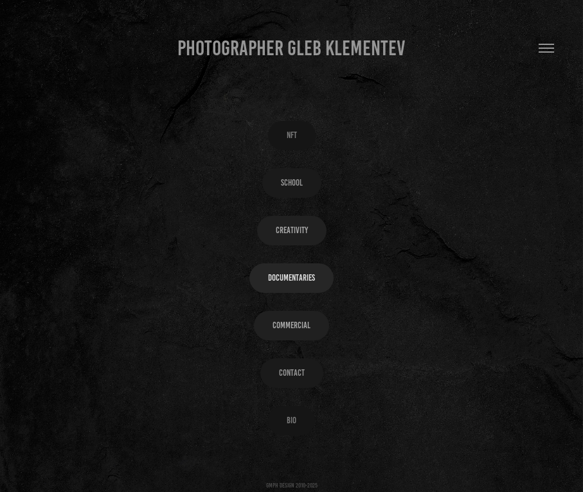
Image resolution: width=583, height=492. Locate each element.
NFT (292, 135)
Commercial (291, 325)
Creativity (292, 230)
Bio (291, 420)
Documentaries (291, 278)
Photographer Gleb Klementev (291, 48)
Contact (292, 373)
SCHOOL (292, 183)
